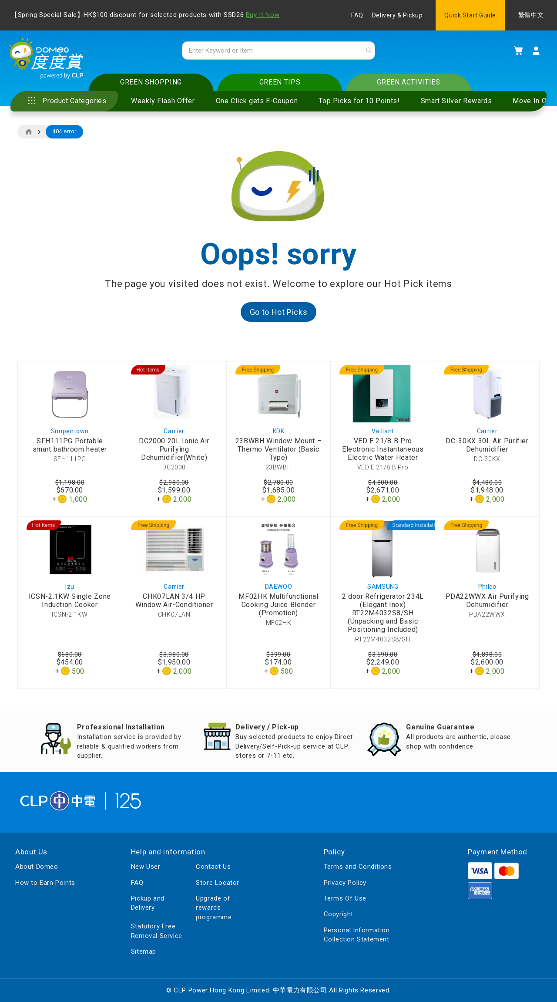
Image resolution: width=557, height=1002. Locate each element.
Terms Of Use (345, 898)
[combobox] (278, 52)
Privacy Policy (345, 883)
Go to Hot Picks (279, 314)
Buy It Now (262, 15)
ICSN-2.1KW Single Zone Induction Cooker (70, 603)
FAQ (357, 15)
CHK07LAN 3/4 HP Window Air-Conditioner (174, 603)
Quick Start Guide (470, 15)
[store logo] (50, 61)
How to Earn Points (45, 883)
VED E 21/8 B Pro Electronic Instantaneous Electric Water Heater (382, 451)
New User (146, 866)
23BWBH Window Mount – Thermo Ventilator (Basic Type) (278, 451)
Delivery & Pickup (397, 15)
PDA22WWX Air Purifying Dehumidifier (487, 603)
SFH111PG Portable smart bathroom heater (70, 447)
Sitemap (143, 951)
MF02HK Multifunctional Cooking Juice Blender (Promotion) (278, 607)
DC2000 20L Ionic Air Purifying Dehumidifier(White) (174, 451)
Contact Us (213, 866)
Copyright (338, 914)
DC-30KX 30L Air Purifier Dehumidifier (487, 447)
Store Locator (217, 883)
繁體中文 (531, 15)
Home (28, 134)
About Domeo (36, 866)
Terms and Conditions (358, 866)
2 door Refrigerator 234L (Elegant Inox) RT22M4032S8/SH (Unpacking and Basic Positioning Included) (383, 616)
